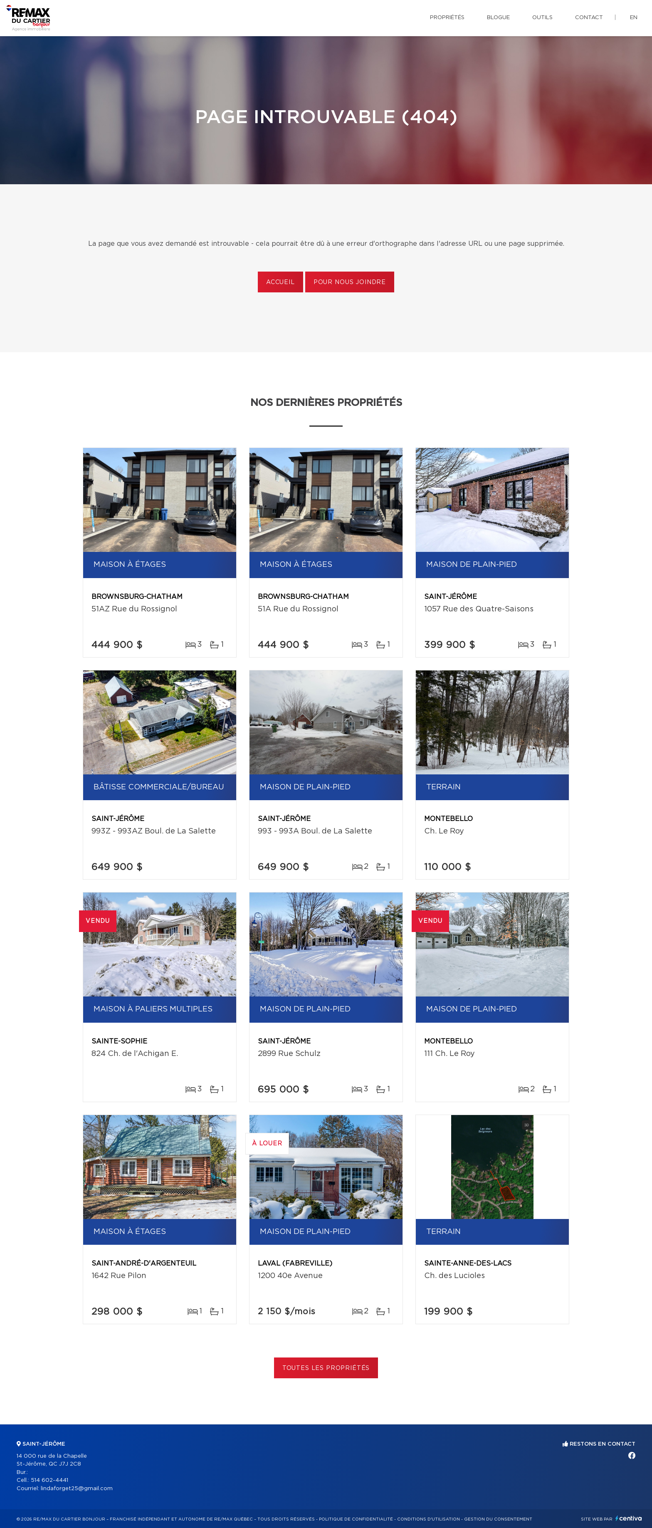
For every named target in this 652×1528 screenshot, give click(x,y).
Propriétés (447, 17)
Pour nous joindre (350, 282)
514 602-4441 (49, 1480)
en (633, 17)
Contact (589, 17)
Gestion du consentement (498, 1519)
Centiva (628, 1518)
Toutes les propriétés (326, 1368)
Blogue (498, 17)
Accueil (280, 282)
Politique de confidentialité (356, 1519)
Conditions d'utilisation (428, 1519)
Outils (542, 17)
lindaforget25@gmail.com (77, 1488)
